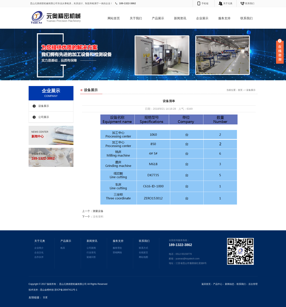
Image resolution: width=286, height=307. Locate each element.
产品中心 (217, 284)
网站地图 (143, 257)
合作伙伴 (39, 257)
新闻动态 (229, 284)
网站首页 (114, 18)
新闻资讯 (180, 18)
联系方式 (143, 248)
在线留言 (143, 252)
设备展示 (43, 106)
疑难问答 (91, 257)
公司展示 (43, 117)
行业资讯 (91, 252)
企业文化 (39, 252)
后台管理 (253, 284)
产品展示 (158, 18)
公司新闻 (91, 248)
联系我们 (249, 3)
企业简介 (39, 248)
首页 (240, 90)
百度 (45, 297)
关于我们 (136, 18)
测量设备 (98, 211)
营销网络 (117, 252)
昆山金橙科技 (47, 289)
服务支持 (224, 18)
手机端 (204, 3)
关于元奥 (227, 3)
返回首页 (206, 284)
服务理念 (117, 248)
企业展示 (202, 18)
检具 (62, 248)
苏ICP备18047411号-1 (65, 289)
